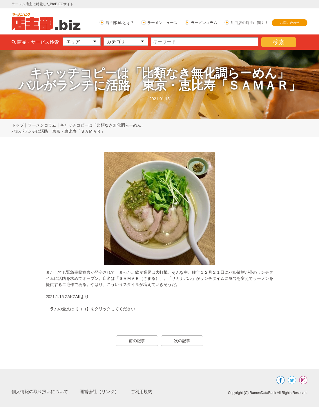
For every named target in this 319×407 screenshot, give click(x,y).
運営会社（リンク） (104, 391)
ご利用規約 (148, 391)
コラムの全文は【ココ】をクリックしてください (90, 308)
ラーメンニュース (162, 23)
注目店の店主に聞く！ (249, 23)
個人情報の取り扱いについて (42, 391)
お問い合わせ (289, 22)
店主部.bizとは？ (120, 23)
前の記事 (136, 340)
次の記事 (183, 340)
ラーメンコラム (204, 23)
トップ (18, 125)
